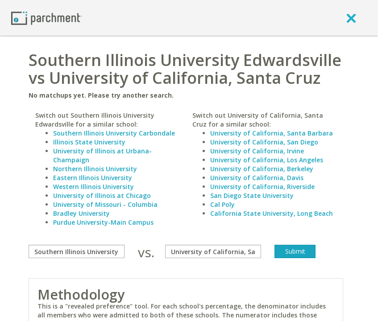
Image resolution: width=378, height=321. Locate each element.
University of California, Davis (256, 177)
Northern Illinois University (95, 169)
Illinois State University (89, 142)
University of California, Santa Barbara (271, 133)
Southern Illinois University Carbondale (114, 133)
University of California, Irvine (257, 151)
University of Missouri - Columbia (105, 204)
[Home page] (46, 17)
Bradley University (81, 213)
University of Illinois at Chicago (102, 195)
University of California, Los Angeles (266, 160)
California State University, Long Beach (271, 213)
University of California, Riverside (262, 186)
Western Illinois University (93, 186)
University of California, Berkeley (261, 169)
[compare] (77, 251)
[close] (351, 17)
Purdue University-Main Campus (103, 222)
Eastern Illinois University (92, 177)
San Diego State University (252, 195)
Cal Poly (222, 204)
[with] (213, 251)
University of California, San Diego (264, 142)
